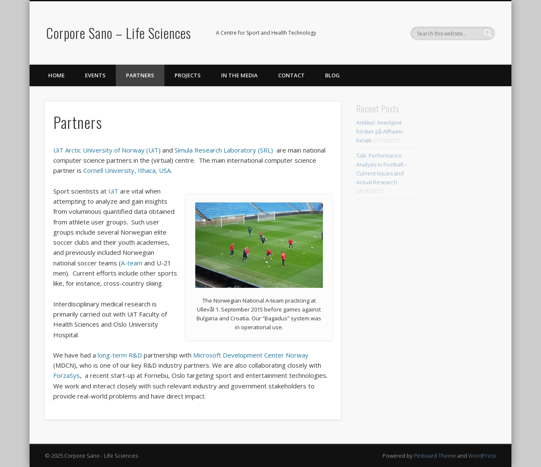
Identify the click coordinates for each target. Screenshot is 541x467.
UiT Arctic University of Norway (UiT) (107, 150)
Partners (140, 75)
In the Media (239, 75)
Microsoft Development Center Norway (251, 355)
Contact (291, 75)
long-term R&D (120, 355)
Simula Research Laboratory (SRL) (224, 150)
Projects (188, 75)
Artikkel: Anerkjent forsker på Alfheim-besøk (380, 131)
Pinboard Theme (435, 455)
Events (95, 75)
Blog (332, 75)
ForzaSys (66, 375)
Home (56, 75)
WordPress (482, 455)
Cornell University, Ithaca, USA (127, 170)
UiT (113, 191)
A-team (131, 263)
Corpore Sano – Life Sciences (118, 33)
